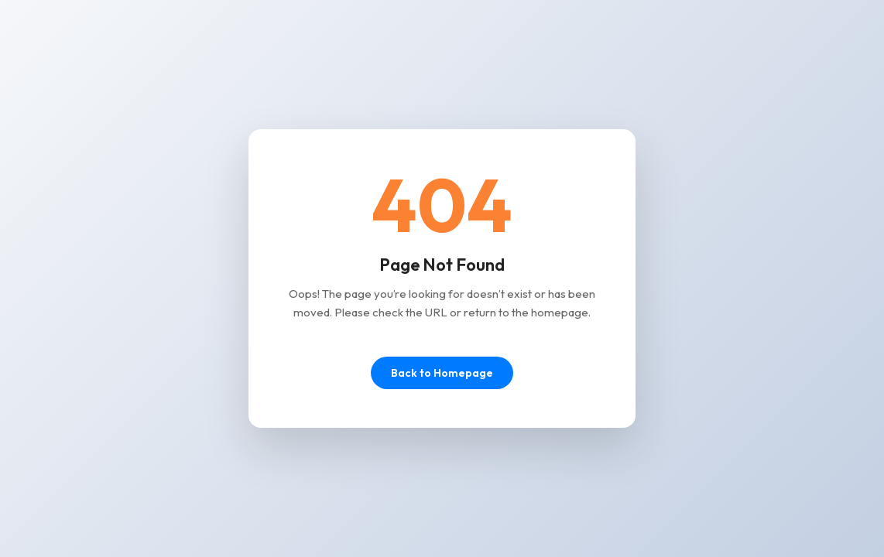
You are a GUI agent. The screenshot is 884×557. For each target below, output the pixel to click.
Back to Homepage (442, 373)
